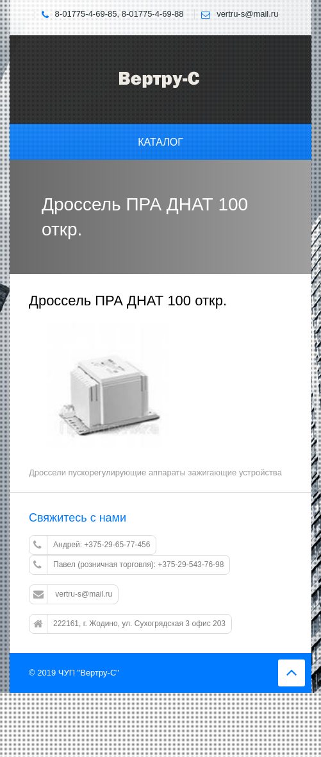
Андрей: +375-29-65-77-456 (91, 545)
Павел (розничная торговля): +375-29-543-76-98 (128, 565)
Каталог (160, 142)
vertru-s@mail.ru (72, 595)
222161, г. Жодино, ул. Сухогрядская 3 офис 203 (129, 624)
